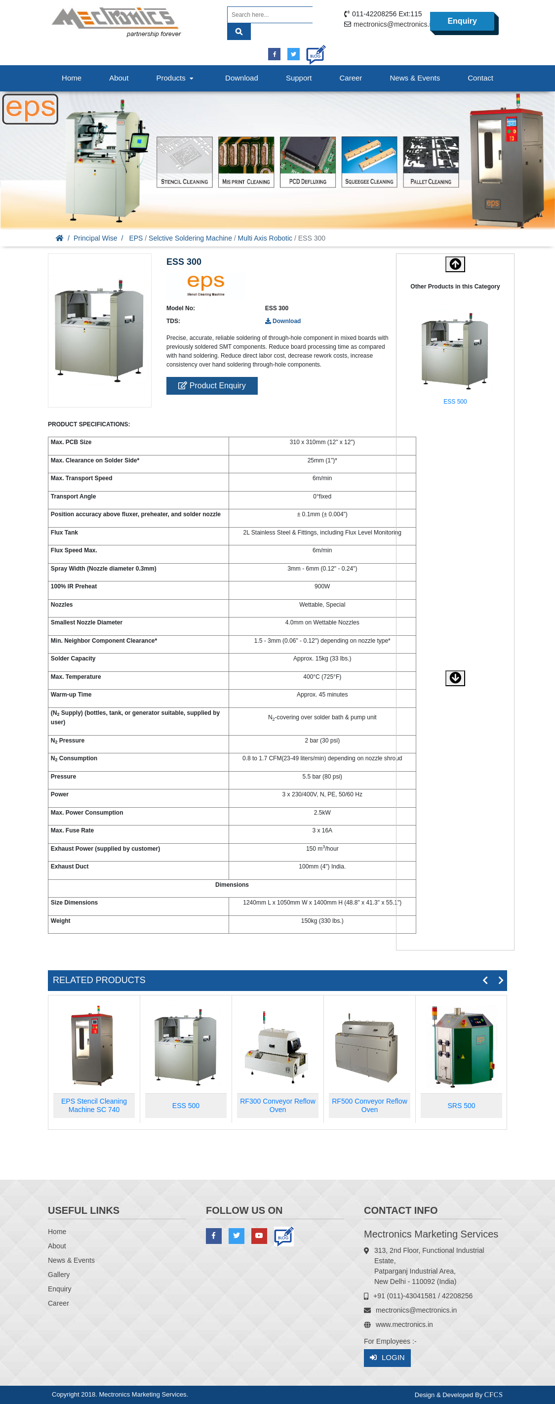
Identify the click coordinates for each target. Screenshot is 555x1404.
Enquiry (462, 21)
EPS (136, 238)
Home (71, 78)
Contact (480, 78)
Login (387, 1357)
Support (299, 78)
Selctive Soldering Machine (190, 238)
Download (241, 78)
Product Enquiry (211, 385)
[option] (455, 359)
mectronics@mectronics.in (394, 24)
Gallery (59, 1275)
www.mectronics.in (404, 1324)
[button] (455, 678)
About (118, 78)
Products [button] (176, 78)
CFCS (493, 1395)
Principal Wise (96, 238)
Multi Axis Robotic (265, 238)
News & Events (415, 78)
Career (351, 78)
